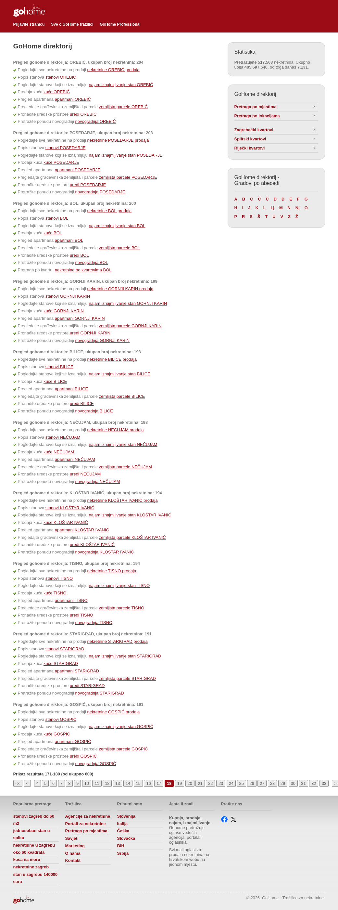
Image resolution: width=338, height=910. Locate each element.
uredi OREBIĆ (83, 114)
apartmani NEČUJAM (75, 459)
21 (200, 783)
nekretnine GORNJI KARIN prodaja (120, 288)
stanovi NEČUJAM (63, 437)
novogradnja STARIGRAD (99, 693)
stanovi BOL (57, 218)
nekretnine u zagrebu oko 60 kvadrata (34, 849)
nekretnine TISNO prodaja (111, 570)
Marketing (75, 845)
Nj (297, 207)
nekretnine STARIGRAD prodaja (117, 641)
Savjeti (72, 838)
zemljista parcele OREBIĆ (123, 106)
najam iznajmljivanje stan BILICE (119, 373)
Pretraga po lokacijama (257, 115)
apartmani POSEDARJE (77, 169)
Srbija (123, 853)
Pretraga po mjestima (255, 106)
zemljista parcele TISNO (121, 607)
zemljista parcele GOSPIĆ (123, 749)
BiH (120, 845)
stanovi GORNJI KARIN (67, 296)
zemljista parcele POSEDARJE (128, 177)
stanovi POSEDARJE (65, 147)
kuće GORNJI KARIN (64, 310)
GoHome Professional (120, 24)
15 (138, 783)
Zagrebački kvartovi (253, 129)
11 (96, 783)
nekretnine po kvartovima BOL (83, 269)
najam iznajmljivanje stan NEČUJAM (123, 444)
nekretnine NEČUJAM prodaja (115, 429)
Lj (272, 207)
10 (86, 783)
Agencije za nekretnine (87, 816)
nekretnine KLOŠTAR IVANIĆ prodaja (122, 500)
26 (251, 783)
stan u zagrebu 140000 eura (35, 878)
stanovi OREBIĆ (60, 77)
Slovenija (126, 816)
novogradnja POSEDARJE (100, 191)
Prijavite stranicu (29, 24)
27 (262, 783)
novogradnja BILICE (94, 411)
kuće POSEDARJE (61, 162)
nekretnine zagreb (31, 866)
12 (107, 783)
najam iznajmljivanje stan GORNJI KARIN (128, 303)
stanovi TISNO (59, 578)
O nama (73, 853)
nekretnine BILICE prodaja (111, 359)
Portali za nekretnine (85, 823)
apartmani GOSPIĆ (73, 741)
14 (128, 783)
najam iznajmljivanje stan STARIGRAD (125, 656)
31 (303, 783)
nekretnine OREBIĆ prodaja (113, 69)
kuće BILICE (55, 381)
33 (324, 783)
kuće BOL (53, 232)
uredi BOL (79, 255)
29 (283, 783)
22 (210, 783)
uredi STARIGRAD (87, 685)
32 (313, 783)
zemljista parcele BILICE (122, 396)
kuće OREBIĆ (57, 91)
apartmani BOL (69, 240)
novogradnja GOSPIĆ (95, 763)
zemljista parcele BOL (119, 247)
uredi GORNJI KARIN (90, 333)
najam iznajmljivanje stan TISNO (119, 585)
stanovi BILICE (59, 366)
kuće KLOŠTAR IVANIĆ (66, 522)
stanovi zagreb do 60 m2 (34, 820)
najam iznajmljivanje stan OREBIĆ (121, 84)
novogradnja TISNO (94, 622)
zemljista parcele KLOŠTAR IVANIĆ (132, 537)
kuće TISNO (55, 593)
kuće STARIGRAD (61, 663)
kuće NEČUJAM (59, 451)
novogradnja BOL (91, 262)
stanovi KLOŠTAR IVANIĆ (69, 507)
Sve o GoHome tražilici (72, 24)
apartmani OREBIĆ (73, 99)
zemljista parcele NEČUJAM (125, 466)
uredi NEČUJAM (85, 474)
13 (117, 783)
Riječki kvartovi (249, 148)
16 (148, 783)
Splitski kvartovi (250, 138)
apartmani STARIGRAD (77, 671)
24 (231, 783)
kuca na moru (26, 859)
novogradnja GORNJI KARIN (102, 340)
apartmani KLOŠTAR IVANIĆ (82, 529)
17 (158, 783)
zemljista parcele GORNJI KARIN (130, 325)
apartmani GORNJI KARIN (80, 318)
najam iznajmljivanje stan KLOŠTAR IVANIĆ (130, 515)
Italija (122, 823)
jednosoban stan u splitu (31, 834)
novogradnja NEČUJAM (97, 481)
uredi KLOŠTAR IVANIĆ (92, 544)
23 (221, 783)
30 (293, 783)
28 (272, 783)
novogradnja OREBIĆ (95, 121)
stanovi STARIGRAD (64, 648)
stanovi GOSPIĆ (60, 719)
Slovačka (126, 838)
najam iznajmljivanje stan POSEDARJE (125, 155)
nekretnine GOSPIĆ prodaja (113, 711)
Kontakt (73, 860)
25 (241, 783)
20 (190, 783)
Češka (123, 830)
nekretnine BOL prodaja (109, 210)
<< (18, 783)
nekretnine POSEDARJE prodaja (118, 140)
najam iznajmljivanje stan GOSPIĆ (121, 726)
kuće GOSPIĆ (57, 734)
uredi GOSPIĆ (83, 756)
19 (179, 783)
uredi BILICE (82, 403)
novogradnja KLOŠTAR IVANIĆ (104, 552)
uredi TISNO (81, 615)
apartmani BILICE (71, 388)
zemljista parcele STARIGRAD (127, 678)
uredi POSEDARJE (88, 184)
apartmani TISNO (71, 600)
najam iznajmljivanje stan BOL (117, 225)
